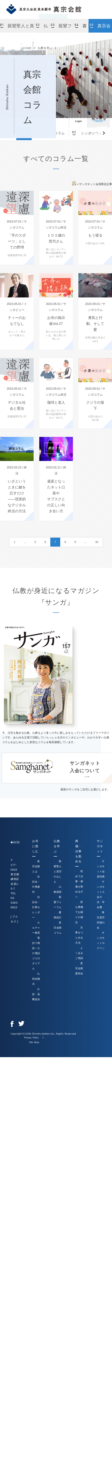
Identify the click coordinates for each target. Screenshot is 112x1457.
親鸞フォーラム (62, 28)
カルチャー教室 (36, 927)
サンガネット (100, 846)
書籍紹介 (80, 28)
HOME (27, 48)
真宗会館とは (36, 866)
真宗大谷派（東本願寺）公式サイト (98, 118)
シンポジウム (91, 133)
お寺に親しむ (35, 846)
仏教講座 (42, 28)
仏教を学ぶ (45, 48)
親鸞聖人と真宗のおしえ (20, 28)
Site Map (34, 1042)
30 (96, 542)
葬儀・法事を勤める (78, 851)
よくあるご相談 (79, 953)
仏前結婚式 (36, 978)
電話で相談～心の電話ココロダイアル (36, 953)
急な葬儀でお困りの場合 (79, 912)
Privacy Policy (31, 1037)
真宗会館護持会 (79, 968)
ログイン (78, 118)
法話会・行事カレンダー (36, 907)
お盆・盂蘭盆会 (36, 994)
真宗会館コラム (101, 28)
